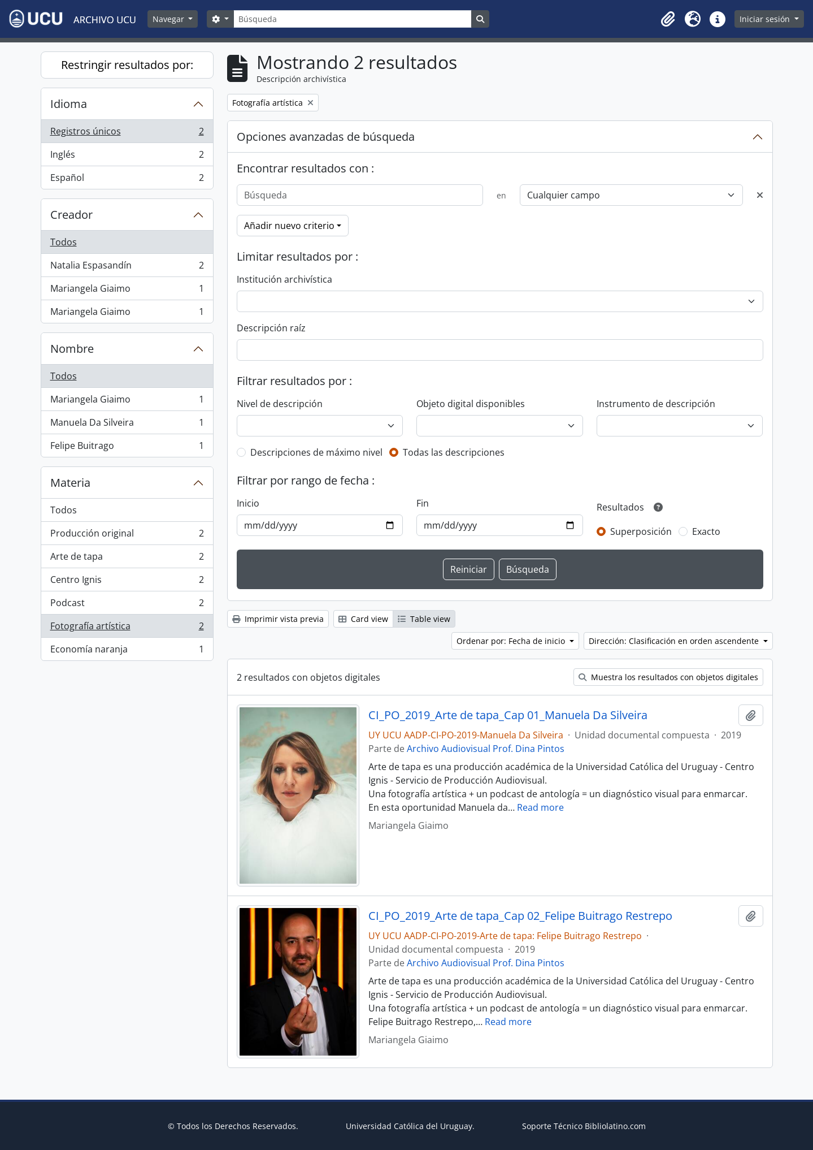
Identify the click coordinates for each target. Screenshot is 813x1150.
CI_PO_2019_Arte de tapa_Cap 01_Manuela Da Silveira (507, 715)
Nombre (72, 348)
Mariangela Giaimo (127, 291)
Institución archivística (284, 279)
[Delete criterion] (760, 195)
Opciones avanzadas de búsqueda (326, 136)
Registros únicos (127, 133)
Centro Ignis (127, 582)
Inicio (248, 503)
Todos (63, 242)
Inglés (127, 157)
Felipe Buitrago (127, 448)
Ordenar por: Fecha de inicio (512, 640)
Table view (424, 618)
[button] (667, 19)
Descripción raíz (271, 328)
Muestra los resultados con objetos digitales (668, 677)
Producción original (127, 535)
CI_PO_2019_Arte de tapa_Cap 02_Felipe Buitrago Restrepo (520, 916)
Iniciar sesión (766, 19)
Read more (540, 807)
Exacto (706, 531)
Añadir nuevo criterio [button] (289, 225)
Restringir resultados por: (127, 64)
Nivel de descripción (280, 403)
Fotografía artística (127, 628)
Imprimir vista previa (278, 618)
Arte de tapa (127, 559)
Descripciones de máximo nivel (316, 452)
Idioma (68, 103)
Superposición (641, 531)
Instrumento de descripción (656, 403)
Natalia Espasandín (127, 267)
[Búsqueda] (352, 19)
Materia (70, 482)
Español (127, 180)
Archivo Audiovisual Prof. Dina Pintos (485, 748)
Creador (71, 214)
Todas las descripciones (454, 452)
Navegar (169, 19)
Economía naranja (127, 651)
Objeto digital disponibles (470, 403)
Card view (363, 618)
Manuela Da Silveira (127, 425)
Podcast (127, 605)
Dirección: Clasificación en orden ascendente (675, 640)
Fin (422, 503)
